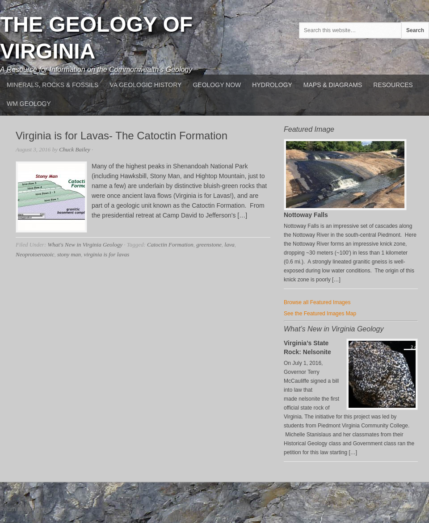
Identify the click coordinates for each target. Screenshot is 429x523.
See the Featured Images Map (320, 313)
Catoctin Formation (170, 244)
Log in (421, 509)
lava (229, 244)
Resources (393, 84)
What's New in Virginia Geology (84, 244)
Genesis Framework (355, 509)
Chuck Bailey (74, 149)
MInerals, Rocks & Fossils (52, 84)
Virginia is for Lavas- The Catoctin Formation (121, 136)
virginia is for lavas (107, 254)
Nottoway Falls (306, 214)
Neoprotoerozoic (35, 254)
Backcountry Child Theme (291, 509)
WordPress (396, 509)
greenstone (209, 244)
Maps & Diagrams (332, 84)
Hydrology (272, 84)
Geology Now (217, 84)
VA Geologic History (145, 84)
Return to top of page (25, 509)
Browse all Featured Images (317, 302)
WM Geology (29, 103)
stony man (69, 254)
